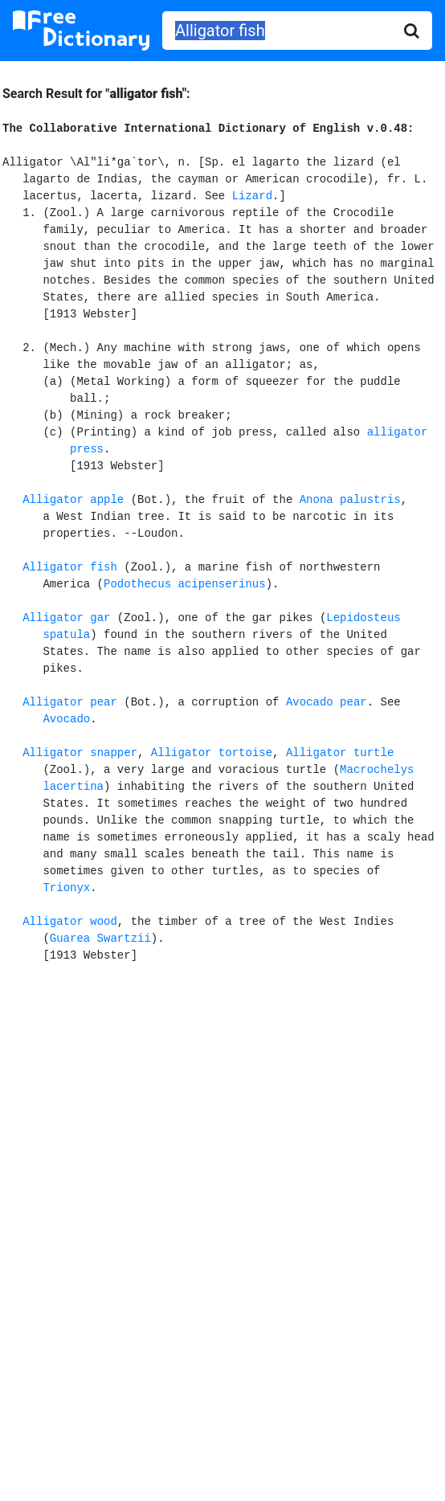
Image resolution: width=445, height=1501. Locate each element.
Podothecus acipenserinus (185, 584)
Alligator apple (73, 499)
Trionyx (66, 887)
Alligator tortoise (211, 752)
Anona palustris (350, 499)
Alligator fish (69, 567)
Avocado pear (326, 702)
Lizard (252, 196)
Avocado (66, 719)
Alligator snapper (79, 752)
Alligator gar (66, 617)
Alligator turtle (340, 752)
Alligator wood (69, 921)
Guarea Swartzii (100, 938)
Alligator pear (69, 702)
